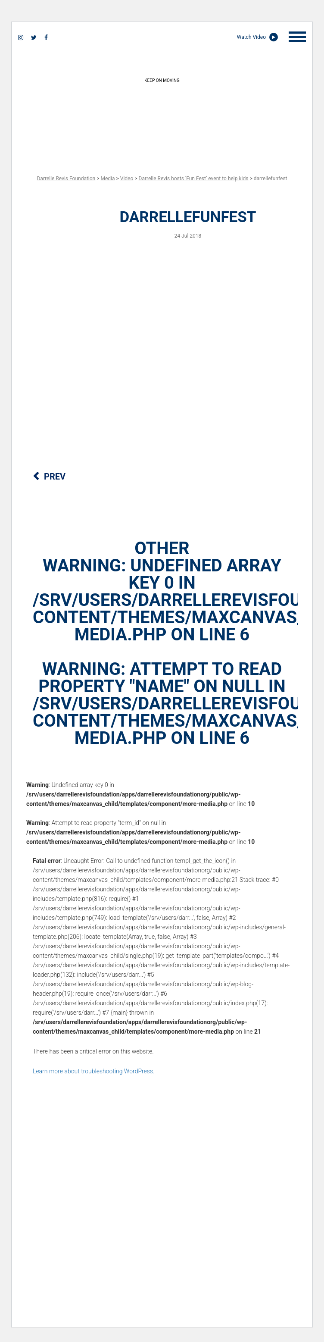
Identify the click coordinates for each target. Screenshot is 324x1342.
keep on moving (162, 116)
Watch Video (257, 37)
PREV (54, 476)
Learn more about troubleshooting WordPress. (93, 1071)
